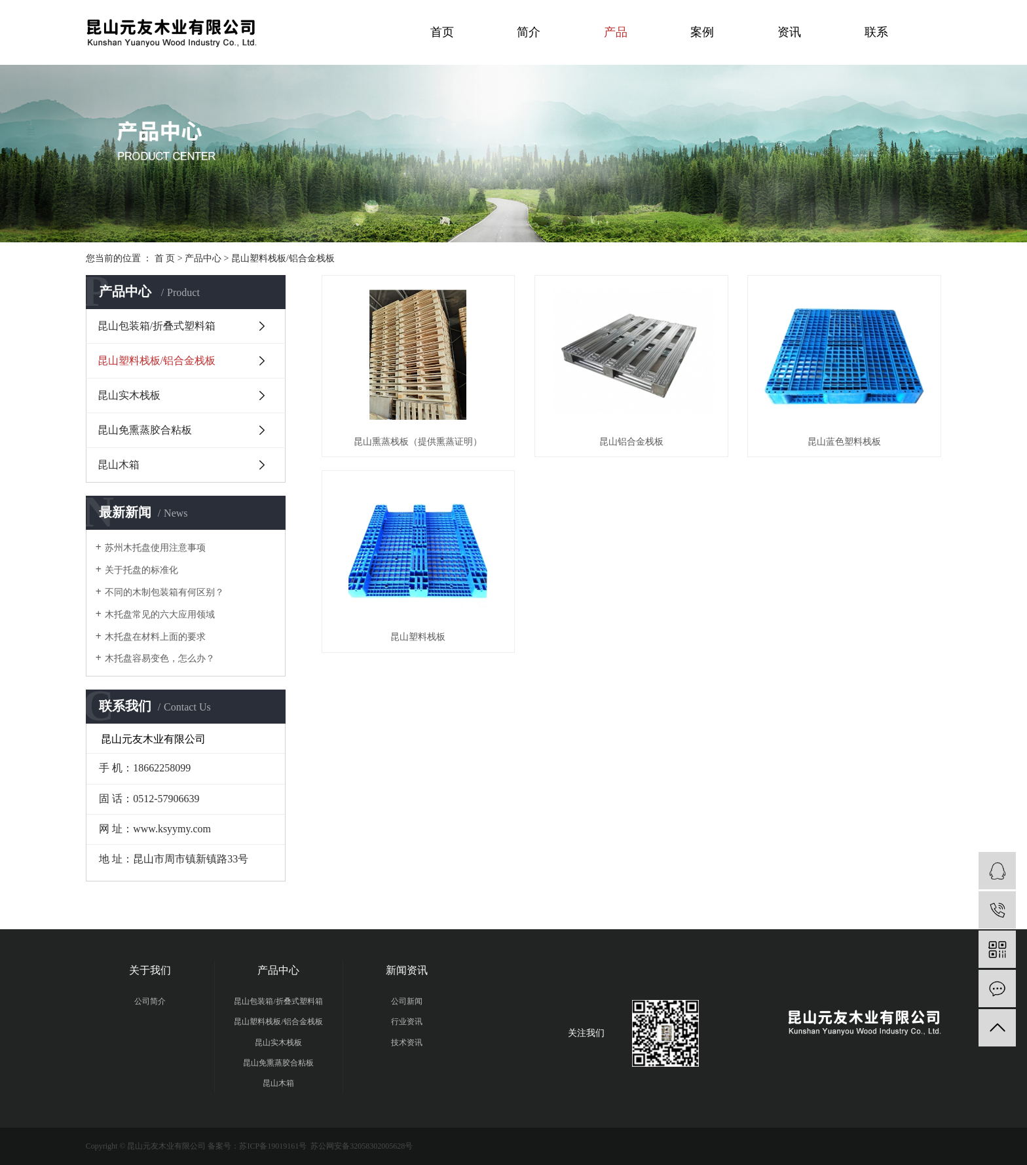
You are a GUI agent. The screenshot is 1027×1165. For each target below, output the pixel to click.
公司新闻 (406, 1001)
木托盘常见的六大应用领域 (160, 614)
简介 (528, 32)
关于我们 (150, 970)
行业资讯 (406, 1021)
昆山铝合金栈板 (631, 442)
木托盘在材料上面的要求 (155, 637)
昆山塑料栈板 (417, 637)
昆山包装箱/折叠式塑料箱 (156, 325)
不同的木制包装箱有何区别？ (164, 592)
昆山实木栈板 (129, 395)
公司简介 (150, 1001)
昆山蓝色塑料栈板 (844, 442)
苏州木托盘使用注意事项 (155, 548)
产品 (615, 32)
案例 (702, 32)
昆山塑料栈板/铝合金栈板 (283, 258)
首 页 (165, 258)
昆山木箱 (119, 464)
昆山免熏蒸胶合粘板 (145, 429)
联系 (876, 32)
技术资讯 (406, 1042)
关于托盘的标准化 (141, 570)
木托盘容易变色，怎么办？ (160, 658)
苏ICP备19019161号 (273, 1146)
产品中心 (203, 258)
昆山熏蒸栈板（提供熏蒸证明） (418, 442)
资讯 (789, 32)
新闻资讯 (407, 970)
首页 (442, 32)
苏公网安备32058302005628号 (360, 1146)
